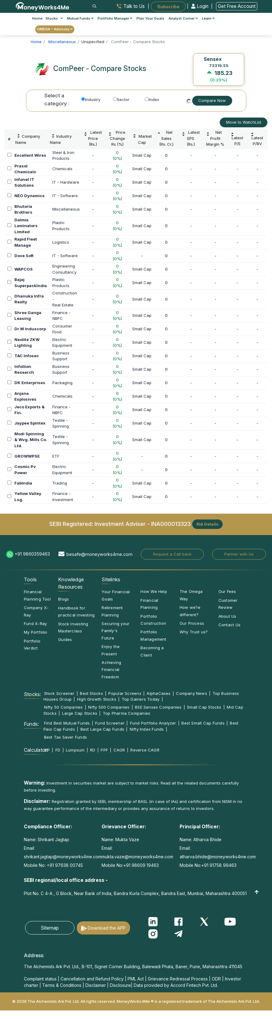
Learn (208, 18)
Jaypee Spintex (30, 423)
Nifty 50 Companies (63, 707)
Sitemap (50, 928)
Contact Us (229, 624)
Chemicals (62, 168)
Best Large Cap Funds (102, 729)
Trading (59, 483)
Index (152, 99)
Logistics (60, 242)
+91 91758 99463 (219, 865)
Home (37, 18)
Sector (121, 99)
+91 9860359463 (32, 553)
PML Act (136, 978)
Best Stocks (91, 693)
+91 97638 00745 (64, 865)
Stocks (54, 18)
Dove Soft (24, 255)
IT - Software (65, 195)
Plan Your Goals (150, 18)
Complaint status (40, 978)
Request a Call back (172, 554)
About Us (227, 616)
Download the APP (106, 928)
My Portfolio (35, 632)
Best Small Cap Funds (202, 723)
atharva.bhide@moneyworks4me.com (218, 856)
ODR (216, 978)
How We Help (153, 591)
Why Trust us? (194, 631)
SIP (47, 749)
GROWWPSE (27, 456)
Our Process (192, 623)
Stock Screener (59, 693)
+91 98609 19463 (141, 865)
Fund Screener (110, 723)
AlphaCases (158, 693)
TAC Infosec (26, 355)
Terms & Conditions (61, 985)
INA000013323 (171, 523)
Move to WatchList (243, 122)
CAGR (119, 749)
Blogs (63, 599)
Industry (90, 99)
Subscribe (168, 6)
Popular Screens (124, 693)
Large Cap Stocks (80, 713)
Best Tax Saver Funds (65, 737)
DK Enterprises (29, 382)
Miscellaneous (66, 209)
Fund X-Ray (35, 623)
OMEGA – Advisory (55, 29)
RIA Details (207, 524)
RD (92, 749)
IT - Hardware (65, 182)
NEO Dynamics (29, 195)
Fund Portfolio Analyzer (153, 723)
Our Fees (227, 591)
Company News (191, 693)
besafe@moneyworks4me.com (99, 554)
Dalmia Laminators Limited (26, 225)
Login (200, 6)
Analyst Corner (183, 18)
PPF (104, 749)
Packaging (62, 382)
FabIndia (23, 483)
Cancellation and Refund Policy (92, 978)
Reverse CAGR (144, 749)
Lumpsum (75, 749)
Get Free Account (236, 6)
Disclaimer (95, 985)
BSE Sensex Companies (158, 707)
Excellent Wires (30, 155)
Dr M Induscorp (30, 328)
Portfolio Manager (115, 18)
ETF (55, 456)
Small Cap (141, 155)
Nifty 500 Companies (108, 707)
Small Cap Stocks (204, 707)
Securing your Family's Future (115, 630)
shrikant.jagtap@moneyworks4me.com (63, 856)
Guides (65, 639)
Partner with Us (239, 554)
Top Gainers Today (141, 699)
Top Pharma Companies (126, 713)
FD (57, 749)
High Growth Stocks (96, 699)
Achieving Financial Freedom (111, 669)
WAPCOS (23, 269)
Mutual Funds (80, 18)
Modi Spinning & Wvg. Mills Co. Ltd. (30, 439)
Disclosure (120, 985)
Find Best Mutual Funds (67, 723)
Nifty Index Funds (147, 729)
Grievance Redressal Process (178, 978)
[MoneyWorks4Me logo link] (43, 5)
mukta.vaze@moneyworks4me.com (137, 856)
